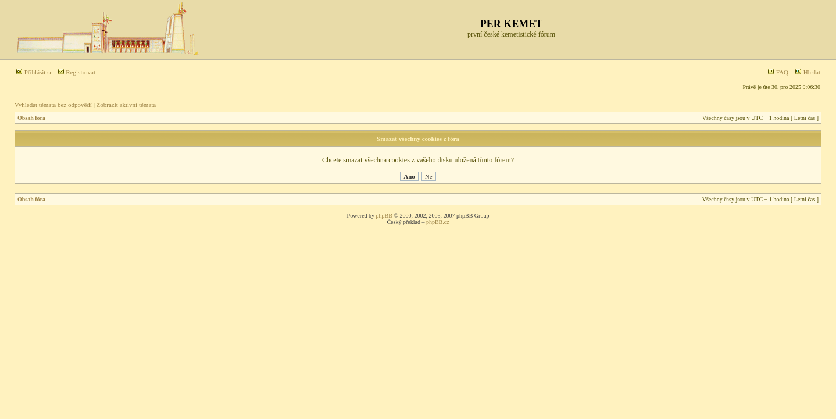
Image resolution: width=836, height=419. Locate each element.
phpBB (384, 215)
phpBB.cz (437, 222)
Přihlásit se (34, 72)
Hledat (807, 72)
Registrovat (76, 72)
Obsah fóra (31, 118)
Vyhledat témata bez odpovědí (53, 104)
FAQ (777, 72)
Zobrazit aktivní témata (126, 104)
